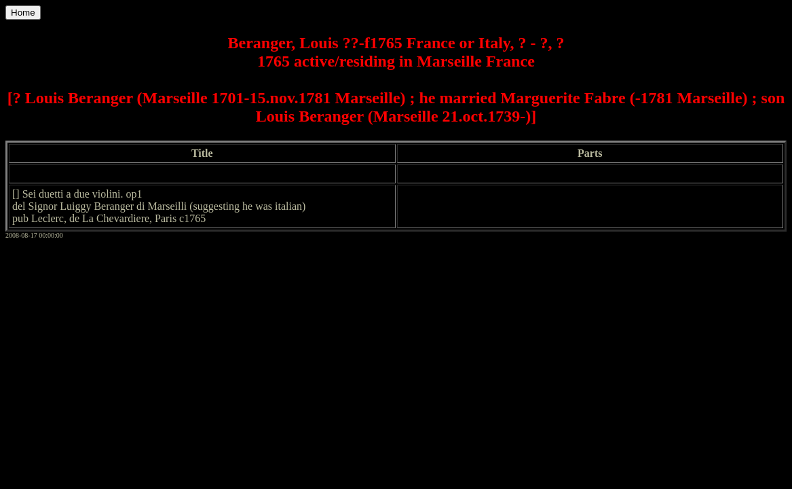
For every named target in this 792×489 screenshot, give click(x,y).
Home (23, 12)
